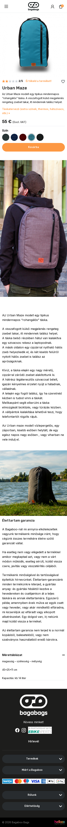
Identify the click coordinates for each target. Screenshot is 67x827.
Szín (5, 130)
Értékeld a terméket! (38, 81)
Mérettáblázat (12, 655)
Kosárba (33, 147)
